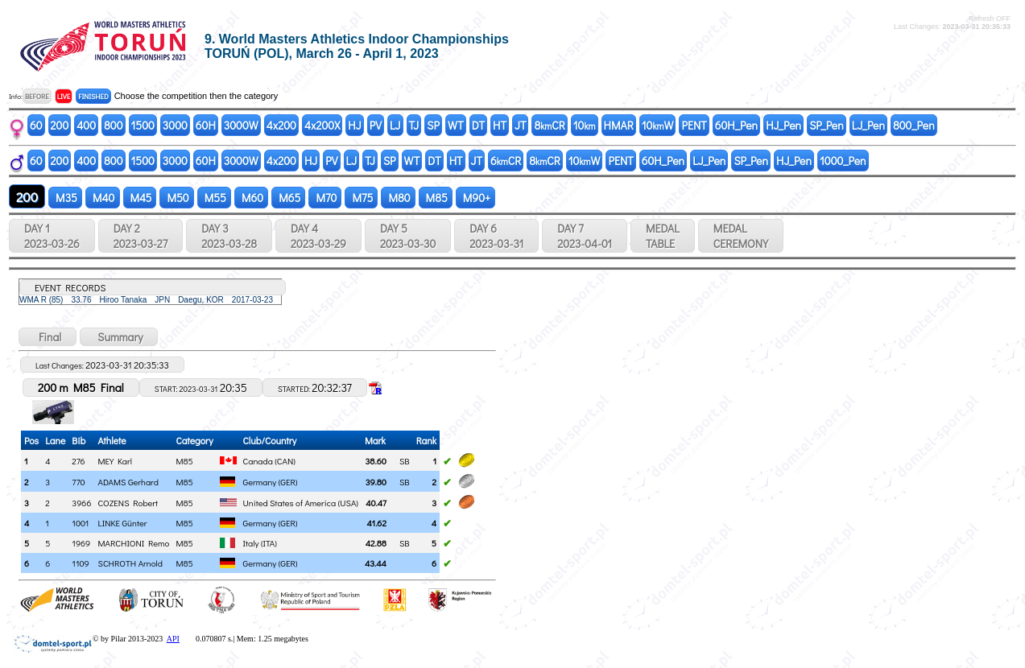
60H (206, 125)
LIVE (64, 96)
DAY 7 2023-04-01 (584, 236)
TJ (414, 125)
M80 (397, 197)
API (173, 638)
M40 (102, 197)
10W (658, 125)
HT (499, 125)
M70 (325, 197)
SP (433, 125)
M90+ (475, 197)
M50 (176, 197)
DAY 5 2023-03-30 (408, 236)
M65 (288, 197)
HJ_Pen (783, 125)
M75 (361, 197)
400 (86, 125)
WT (456, 125)
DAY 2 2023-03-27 (140, 236)
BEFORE (37, 96)
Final (47, 336)
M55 (214, 197)
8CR (549, 125)
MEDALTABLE (663, 236)
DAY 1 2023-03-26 (52, 236)
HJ (354, 125)
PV (376, 125)
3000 (175, 125)
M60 (251, 197)
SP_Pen (826, 125)
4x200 (281, 125)
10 (584, 125)
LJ (395, 125)
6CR (505, 160)
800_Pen (914, 125)
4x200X (322, 125)
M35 (65, 197)
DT (478, 125)
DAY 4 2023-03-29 (318, 236)
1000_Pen (843, 160)
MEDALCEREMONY (740, 236)
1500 (143, 125)
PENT (693, 125)
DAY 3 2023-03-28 (229, 236)
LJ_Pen (868, 125)
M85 (435, 197)
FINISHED (93, 96)
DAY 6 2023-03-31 (496, 236)
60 (36, 125)
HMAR (619, 125)
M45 (140, 197)
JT (520, 125)
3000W (241, 125)
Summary (119, 336)
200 (60, 125)
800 (113, 125)
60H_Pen (736, 125)
